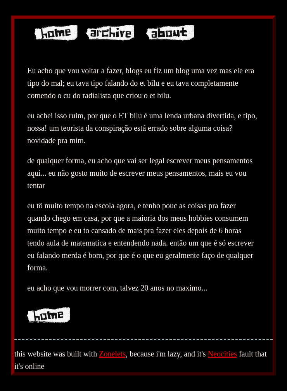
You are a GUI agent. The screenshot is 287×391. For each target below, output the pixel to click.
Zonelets (112, 353)
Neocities (222, 353)
